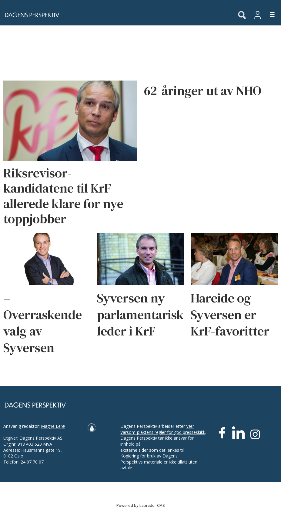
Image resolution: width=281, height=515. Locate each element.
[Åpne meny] (268, 15)
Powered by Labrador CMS (140, 505)
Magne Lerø (53, 426)
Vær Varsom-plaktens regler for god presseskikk (162, 429)
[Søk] (242, 15)
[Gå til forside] (30, 15)
